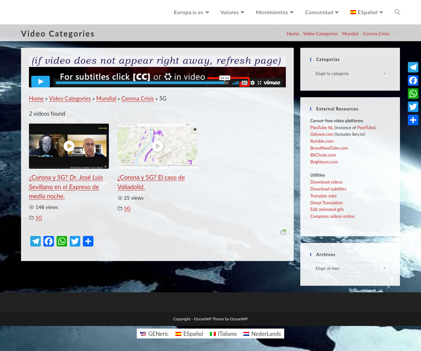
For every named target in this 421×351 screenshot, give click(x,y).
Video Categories (320, 33)
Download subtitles (328, 188)
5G (39, 217)
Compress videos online (332, 216)
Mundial (350, 33)
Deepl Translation (326, 202)
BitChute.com (323, 155)
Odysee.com (322, 134)
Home (292, 33)
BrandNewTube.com (329, 148)
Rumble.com (321, 141)
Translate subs (323, 195)
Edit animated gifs (327, 209)
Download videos (326, 182)
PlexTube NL (321, 127)
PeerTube (365, 127)
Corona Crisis (376, 33)
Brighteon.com (323, 161)
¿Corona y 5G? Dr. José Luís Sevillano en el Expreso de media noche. (66, 186)
